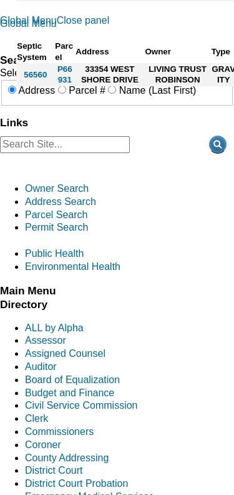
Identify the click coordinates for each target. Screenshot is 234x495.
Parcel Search (56, 214)
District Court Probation (76, 483)
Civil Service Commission (81, 405)
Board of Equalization (72, 379)
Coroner (43, 444)
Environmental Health (72, 266)
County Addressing (67, 457)
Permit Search (56, 227)
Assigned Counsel (65, 353)
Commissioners (59, 431)
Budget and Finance (69, 393)
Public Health (54, 253)
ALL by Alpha (54, 327)
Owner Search (57, 188)
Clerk (36, 418)
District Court (53, 470)
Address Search (60, 201)
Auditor (41, 366)
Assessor (45, 340)
